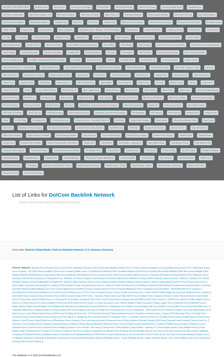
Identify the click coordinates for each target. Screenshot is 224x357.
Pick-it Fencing (174, 113)
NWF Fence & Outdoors (12, 113)
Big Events (78, 22)
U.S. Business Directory (99, 249)
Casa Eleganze (132, 30)
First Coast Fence (94, 60)
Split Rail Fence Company (137, 135)
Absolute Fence (41, 7)
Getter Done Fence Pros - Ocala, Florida (18, 68)
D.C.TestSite (21, 37)
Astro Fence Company (90, 15)
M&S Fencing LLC (69, 90)
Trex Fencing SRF (127, 158)
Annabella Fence (194, 7)
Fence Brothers (145, 52)
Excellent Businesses (29, 52)
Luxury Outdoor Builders (46, 90)
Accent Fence (59, 7)
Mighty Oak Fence (86, 98)
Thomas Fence (113, 150)
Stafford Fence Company (163, 135)
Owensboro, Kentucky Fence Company (110, 113)
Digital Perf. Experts (101, 37)
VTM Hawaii (32, 165)
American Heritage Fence (172, 7)
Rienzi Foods (208, 120)
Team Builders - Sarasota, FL (130, 143)
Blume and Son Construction (189, 22)
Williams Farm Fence (196, 165)
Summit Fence (8, 143)
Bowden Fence (9, 30)
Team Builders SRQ (202, 143)
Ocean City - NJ (34, 113)
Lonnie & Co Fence (10, 90)
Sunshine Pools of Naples (31, 143)
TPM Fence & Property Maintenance (100, 158)
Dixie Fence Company (144, 37)
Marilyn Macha (150, 90)
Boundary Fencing (214, 22)
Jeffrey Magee (105, 83)
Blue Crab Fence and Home (160, 22)
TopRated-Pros (51, 158)
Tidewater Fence (132, 150)
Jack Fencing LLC (64, 83)
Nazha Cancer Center (172, 105)
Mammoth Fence (112, 90)
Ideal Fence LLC (142, 75)
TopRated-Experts (32, 158)
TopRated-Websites (71, 158)
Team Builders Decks (156, 143)
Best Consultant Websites (158, 15)
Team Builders (106, 143)
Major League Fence (91, 90)
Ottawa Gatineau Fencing (79, 113)
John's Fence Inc (124, 83)
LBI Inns (192, 83)
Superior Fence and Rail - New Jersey (62, 143)
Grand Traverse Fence (135, 68)
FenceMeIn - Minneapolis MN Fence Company (47, 60)
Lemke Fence (207, 83)
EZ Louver (111, 52)
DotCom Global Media (11, 45)
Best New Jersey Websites (13, 22)
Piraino (5, 120)
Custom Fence (212, 30)
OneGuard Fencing (54, 113)
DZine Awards (126, 45)
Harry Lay (209, 68)
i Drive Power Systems (120, 75)
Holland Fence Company (33, 75)
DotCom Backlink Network (170, 37)
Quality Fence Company (140, 120)
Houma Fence (82, 75)
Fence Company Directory (168, 52)
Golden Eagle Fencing (49, 68)
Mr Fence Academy (10, 105)
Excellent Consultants (52, 52)
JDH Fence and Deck (85, 83)
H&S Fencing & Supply (160, 68)
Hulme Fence (100, 75)
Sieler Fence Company (12, 135)
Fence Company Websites (195, 52)
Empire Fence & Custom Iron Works (171, 45)
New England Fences (196, 105)
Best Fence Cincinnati (183, 15)
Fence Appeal (127, 52)
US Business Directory (11, 165)
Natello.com (153, 105)
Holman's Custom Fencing (60, 75)
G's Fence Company (170, 60)
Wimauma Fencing (10, 173)
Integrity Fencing (26, 83)
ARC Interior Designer (66, 15)
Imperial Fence (161, 75)
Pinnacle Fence (193, 113)
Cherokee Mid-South (153, 30)
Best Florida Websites (206, 15)
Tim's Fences (150, 150)
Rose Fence (7, 128)
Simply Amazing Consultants (38, 135)
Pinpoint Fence (211, 113)
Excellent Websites (93, 52)
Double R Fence (33, 45)
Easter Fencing (144, 45)
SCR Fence (133, 128)
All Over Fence (103, 7)
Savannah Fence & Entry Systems (89, 128)
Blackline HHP (109, 22)
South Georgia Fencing (111, 135)
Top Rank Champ (188, 150)
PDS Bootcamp (138, 113)
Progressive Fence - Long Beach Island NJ (91, 120)
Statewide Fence (205, 135)
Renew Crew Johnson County (185, 120)
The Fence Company (39, 150)
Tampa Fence (89, 143)
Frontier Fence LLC (148, 60)
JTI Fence (160, 83)
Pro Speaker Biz (39, 120)
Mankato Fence (132, 90)
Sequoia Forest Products (154, 128)
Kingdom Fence (176, 83)
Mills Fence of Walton (177, 98)
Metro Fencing (66, 98)
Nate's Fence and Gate (133, 105)
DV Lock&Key (109, 45)
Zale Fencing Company (33, 173)
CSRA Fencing (194, 30)
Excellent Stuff (73, 52)
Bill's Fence (93, 22)
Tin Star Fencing (168, 150)
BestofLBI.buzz (61, 22)
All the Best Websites (124, 7)
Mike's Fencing (105, 98)
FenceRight (75, 60)
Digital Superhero (123, 37)
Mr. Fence (69, 105)
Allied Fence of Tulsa (147, 7)
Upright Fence (205, 158)
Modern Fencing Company (202, 98)
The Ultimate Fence (93, 150)
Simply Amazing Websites (66, 135)
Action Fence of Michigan (81, 7)
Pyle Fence (119, 120)
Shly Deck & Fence (199, 128)
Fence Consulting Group (12, 60)
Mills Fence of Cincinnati (127, 98)
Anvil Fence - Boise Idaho (13, 15)
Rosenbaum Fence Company (30, 128)
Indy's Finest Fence (201, 75)
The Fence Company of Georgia (66, 150)
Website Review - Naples (142, 165)
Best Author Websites (133, 15)
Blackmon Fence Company (132, 22)
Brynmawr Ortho (45, 30)
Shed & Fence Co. (178, 128)
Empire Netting (9, 52)
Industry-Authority (180, 75)
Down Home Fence (53, 45)
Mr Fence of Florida (32, 105)
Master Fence (185, 90)
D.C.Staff (6, 37)
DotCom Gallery (193, 37)
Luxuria (27, 90)
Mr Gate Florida (53, 105)
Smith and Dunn (89, 135)
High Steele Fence (10, 75)
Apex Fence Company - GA (40, 15)
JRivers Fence (143, 83)
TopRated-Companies (210, 150)
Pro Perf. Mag (20, 120)
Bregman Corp (27, 30)
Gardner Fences (191, 60)
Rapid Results (161, 120)
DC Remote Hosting (41, 37)
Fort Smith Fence (127, 60)
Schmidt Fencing (116, 128)
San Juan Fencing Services (59, 128)
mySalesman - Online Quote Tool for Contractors (98, 105)
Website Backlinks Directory (88, 165)
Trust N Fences (147, 158)
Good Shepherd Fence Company (78, 68)
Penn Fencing (156, 113)
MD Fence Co (29, 98)
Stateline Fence (186, 135)
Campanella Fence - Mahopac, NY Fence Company (99, 30)
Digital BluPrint (81, 37)
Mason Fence (167, 90)
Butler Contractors (66, 30)
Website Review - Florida (115, 165)
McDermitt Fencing (10, 98)
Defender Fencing (62, 37)
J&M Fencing (45, 83)
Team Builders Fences (179, 143)
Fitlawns (110, 60)
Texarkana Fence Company (13, 150)
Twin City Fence (166, 158)
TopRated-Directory (10, 158)
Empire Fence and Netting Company (205, 45)
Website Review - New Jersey (169, 165)
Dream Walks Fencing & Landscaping (82, 45)
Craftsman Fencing (174, 30)
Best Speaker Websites (39, 22)
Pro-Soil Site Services (60, 120)
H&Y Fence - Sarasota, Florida (187, 68)
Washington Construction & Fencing (57, 165)
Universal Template (186, 158)
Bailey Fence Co (111, 15)
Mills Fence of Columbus (152, 98)
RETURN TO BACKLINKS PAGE (16, 7)
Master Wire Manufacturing (207, 90)
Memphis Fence (48, 98)
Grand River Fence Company (108, 68)
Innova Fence (8, 83)
